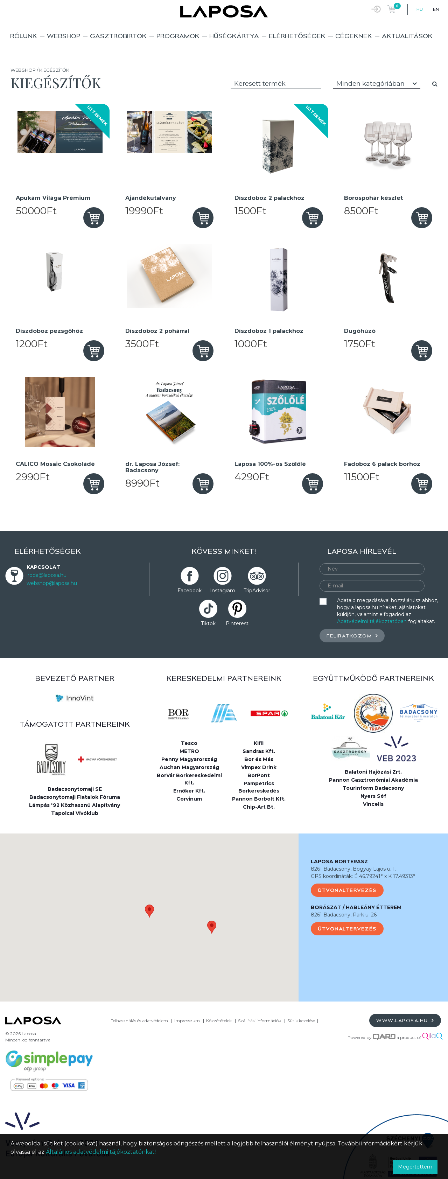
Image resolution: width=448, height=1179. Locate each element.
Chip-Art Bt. (259, 807)
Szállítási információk (259, 1020)
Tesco (189, 743)
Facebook (189, 590)
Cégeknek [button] (353, 36)
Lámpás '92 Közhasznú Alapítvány (74, 805)
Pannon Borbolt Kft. (259, 799)
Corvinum (189, 799)
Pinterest (237, 623)
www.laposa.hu (405, 1020)
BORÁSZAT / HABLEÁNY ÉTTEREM (356, 907)
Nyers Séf (373, 796)
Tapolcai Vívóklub (74, 813)
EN (436, 9)
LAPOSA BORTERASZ (339, 861)
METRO (189, 751)
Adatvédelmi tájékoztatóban (372, 621)
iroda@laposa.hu (46, 575)
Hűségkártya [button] (234, 36)
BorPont (258, 775)
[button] (149, 911)
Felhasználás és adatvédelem (139, 1020)
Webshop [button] (63, 36)
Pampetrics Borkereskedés (258, 787)
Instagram (222, 590)
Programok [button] (178, 36)
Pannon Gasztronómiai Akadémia (373, 780)
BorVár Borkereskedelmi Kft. (189, 779)
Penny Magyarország (189, 759)
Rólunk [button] (23, 36)
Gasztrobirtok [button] (118, 36)
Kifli (259, 743)
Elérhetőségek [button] (297, 36)
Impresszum (187, 1020)
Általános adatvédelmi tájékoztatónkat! (101, 1152)
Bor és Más (258, 759)
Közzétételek (219, 1020)
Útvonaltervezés (347, 890)
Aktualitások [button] (407, 36)
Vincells (373, 804)
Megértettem (415, 1167)
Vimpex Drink (258, 767)
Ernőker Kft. (189, 791)
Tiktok (208, 623)
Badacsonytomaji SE (75, 789)
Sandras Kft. (259, 751)
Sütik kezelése (301, 1020)
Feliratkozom (352, 635)
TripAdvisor (257, 590)
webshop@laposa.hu (52, 583)
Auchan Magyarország (189, 767)
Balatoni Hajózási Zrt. (373, 772)
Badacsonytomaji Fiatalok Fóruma (74, 797)
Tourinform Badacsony (373, 788)
